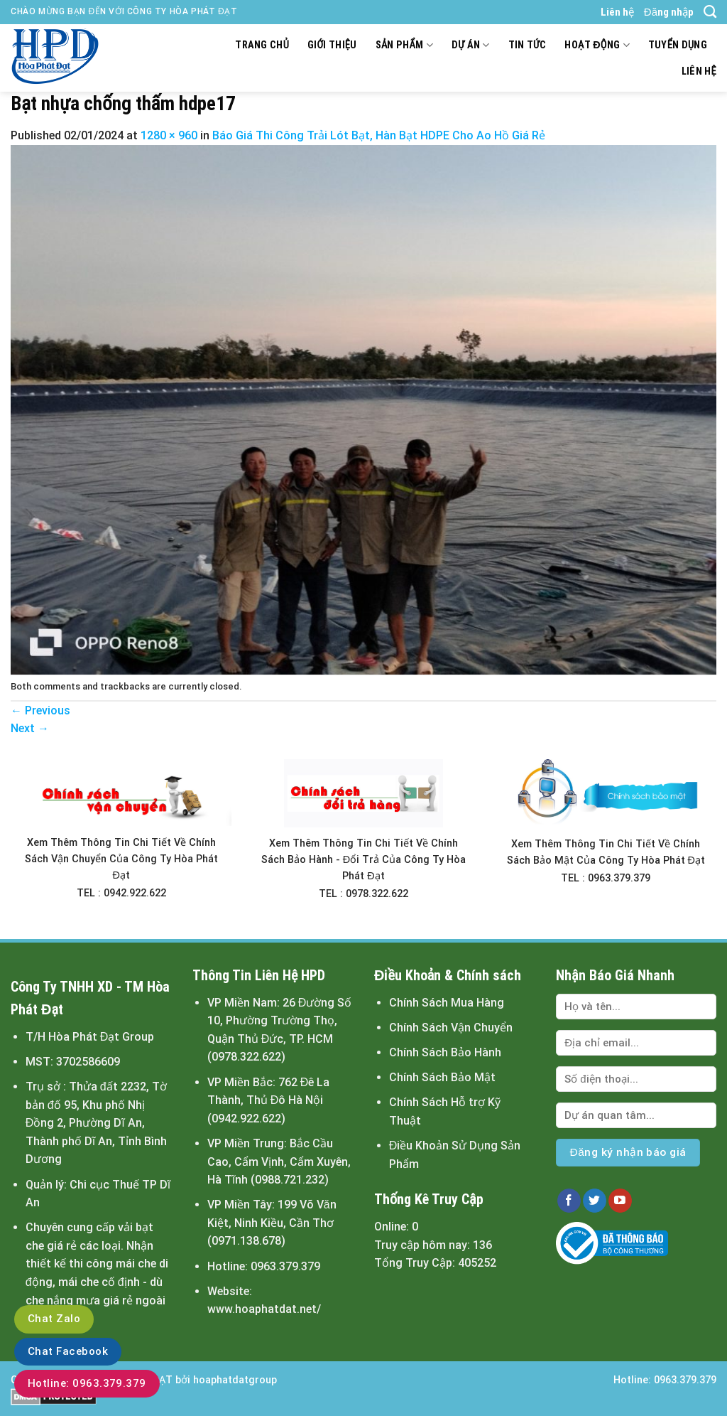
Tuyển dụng (677, 45)
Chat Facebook (68, 1351)
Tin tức (527, 45)
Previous (40, 710)
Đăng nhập (669, 12)
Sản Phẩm (404, 45)
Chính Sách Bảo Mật (442, 1077)
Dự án (471, 45)
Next (30, 728)
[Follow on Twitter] (594, 1201)
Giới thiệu (332, 45)
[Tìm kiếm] (710, 12)
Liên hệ (617, 12)
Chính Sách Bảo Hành (445, 1052)
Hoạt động (596, 45)
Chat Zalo (54, 1318)
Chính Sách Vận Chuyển (451, 1027)
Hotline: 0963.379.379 (87, 1383)
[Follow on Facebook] (569, 1201)
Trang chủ (262, 45)
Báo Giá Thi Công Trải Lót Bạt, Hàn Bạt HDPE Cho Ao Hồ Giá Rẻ (378, 135)
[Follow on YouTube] (620, 1201)
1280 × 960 (169, 135)
